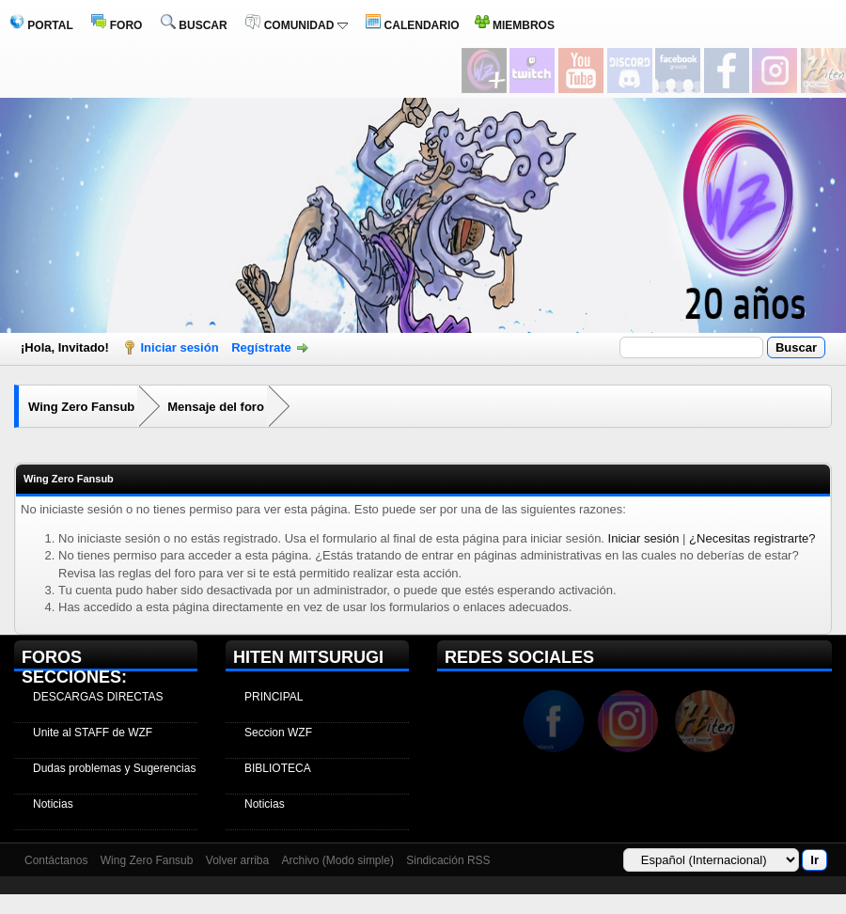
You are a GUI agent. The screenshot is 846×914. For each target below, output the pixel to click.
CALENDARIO (412, 25)
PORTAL (41, 25)
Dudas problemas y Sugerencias (114, 768)
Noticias (53, 804)
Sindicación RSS (448, 860)
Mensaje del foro (215, 407)
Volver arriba (237, 860)
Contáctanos (55, 860)
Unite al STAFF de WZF (92, 732)
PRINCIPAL (273, 696)
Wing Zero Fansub (81, 407)
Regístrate (261, 347)
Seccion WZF (278, 732)
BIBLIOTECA (277, 768)
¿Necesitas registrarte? (752, 538)
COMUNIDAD (296, 25)
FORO (116, 25)
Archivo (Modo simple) (338, 860)
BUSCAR (194, 25)
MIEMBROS (515, 25)
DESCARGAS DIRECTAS (98, 696)
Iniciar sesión (180, 347)
